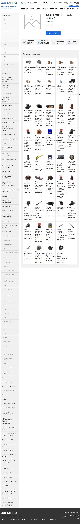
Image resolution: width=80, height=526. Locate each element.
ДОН (5, 248)
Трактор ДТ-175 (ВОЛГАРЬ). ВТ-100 (8, 413)
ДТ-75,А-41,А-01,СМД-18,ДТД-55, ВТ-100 (11, 253)
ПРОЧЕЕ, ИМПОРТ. (8, 206)
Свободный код (7, 382)
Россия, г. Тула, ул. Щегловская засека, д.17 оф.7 (71, 517)
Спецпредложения (8, 394)
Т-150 (5, 317)
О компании (35, 9)
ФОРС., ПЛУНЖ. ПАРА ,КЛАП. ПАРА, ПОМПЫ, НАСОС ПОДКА (9, 491)
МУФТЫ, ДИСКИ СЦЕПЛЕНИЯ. (7, 148)
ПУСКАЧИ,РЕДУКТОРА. (9, 211)
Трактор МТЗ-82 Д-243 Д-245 (9, 445)
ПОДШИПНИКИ (7, 172)
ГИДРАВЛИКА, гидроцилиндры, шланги (7, 79)
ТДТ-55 (5, 329)
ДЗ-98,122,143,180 (7, 93)
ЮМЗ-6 (5, 363)
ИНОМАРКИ (7, 31)
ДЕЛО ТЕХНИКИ (8, 109)
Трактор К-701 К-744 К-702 (8, 428)
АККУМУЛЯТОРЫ (7, 64)
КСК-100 (6, 266)
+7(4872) (74, 2)
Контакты (71, 9)
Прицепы (6, 301)
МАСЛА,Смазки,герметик (10, 139)
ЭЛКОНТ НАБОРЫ (8, 354)
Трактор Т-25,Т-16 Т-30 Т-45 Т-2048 (9, 461)
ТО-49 (5, 350)
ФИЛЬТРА (5, 486)
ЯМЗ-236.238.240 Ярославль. (8, 372)
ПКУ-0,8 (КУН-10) (8, 289)
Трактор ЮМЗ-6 (7, 477)
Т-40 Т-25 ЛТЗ (7, 321)
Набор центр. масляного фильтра (9, 280)
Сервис (62, 9)
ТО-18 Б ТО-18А (7, 341)
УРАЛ (5, 60)
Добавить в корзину (53, 33)
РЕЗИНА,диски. (7, 231)
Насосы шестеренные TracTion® (9, 160)
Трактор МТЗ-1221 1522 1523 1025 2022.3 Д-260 (9, 434)
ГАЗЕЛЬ (6, 23)
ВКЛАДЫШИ (6, 73)
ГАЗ (4, 19)
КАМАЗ (5, 36)
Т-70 (5, 325)
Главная (24, 9)
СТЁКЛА (4, 399)
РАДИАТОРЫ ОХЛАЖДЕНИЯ (7, 216)
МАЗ (5, 44)
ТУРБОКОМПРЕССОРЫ (9, 481)
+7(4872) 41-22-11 (69, 512)
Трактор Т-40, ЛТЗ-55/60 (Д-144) (7, 467)
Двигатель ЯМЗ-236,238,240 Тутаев (7, 87)
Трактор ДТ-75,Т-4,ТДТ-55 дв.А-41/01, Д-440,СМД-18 (7, 420)
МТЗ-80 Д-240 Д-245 (9, 270)
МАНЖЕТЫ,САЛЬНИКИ (9, 134)
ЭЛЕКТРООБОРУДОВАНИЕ (10, 498)
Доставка (54, 9)
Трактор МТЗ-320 (7, 440)
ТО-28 (5, 346)
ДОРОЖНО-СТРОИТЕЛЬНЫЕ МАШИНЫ (7, 99)
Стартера (6, 309)
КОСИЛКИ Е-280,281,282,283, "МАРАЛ (7, 128)
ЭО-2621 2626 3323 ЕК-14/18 (8, 359)
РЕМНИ (4, 377)
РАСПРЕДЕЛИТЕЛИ (8, 221)
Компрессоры (7, 262)
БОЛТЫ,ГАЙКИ (6, 69)
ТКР (5, 333)
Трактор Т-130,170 (7, 450)
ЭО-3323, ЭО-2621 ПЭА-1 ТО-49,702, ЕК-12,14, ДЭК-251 (7, 504)
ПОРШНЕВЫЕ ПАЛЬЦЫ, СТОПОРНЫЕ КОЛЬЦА (9, 183)
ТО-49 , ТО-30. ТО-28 (8, 403)
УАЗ (5, 56)
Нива (5, 48)
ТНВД (5, 337)
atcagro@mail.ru (61, 2)
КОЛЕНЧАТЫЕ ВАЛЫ (8, 118)
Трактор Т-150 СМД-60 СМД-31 (9, 455)
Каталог (45, 9)
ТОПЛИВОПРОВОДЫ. (9, 408)
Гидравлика (7, 240)
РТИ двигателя (7, 305)
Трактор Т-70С (6, 473)
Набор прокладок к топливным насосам (9, 275)
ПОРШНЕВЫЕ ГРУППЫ (6, 177)
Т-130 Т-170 (6, 313)
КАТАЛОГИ (5, 114)
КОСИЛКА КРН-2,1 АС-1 (9, 390)
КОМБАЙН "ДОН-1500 (9, 122)
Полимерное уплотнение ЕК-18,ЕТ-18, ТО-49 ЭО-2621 (10, 295)
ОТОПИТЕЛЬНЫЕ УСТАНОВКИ (7, 166)
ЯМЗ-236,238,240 (8, 368)
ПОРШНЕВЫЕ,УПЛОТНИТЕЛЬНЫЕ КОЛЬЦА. (10, 191)
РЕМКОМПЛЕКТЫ (7, 236)
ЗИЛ (5, 27)
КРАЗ (5, 40)
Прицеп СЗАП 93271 (9, 52)
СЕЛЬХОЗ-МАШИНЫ (8, 386)
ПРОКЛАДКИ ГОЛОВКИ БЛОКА (7, 201)
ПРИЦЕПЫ (5, 196)
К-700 (5, 258)
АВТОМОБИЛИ (7, 15)
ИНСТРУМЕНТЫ (7, 105)
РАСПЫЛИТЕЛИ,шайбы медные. (9, 226)
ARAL (5, 143)
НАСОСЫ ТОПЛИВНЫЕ (6, 154)
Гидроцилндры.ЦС (8, 244)
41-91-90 (76, 512)
